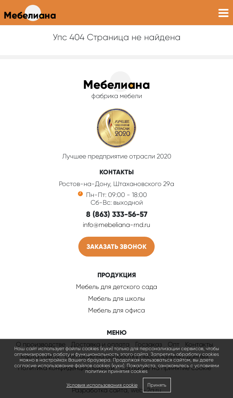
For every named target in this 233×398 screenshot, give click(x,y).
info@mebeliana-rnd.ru (116, 225)
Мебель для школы (116, 298)
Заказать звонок (116, 246)
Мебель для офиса (116, 310)
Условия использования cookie (102, 385)
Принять (156, 385)
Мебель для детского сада (116, 287)
